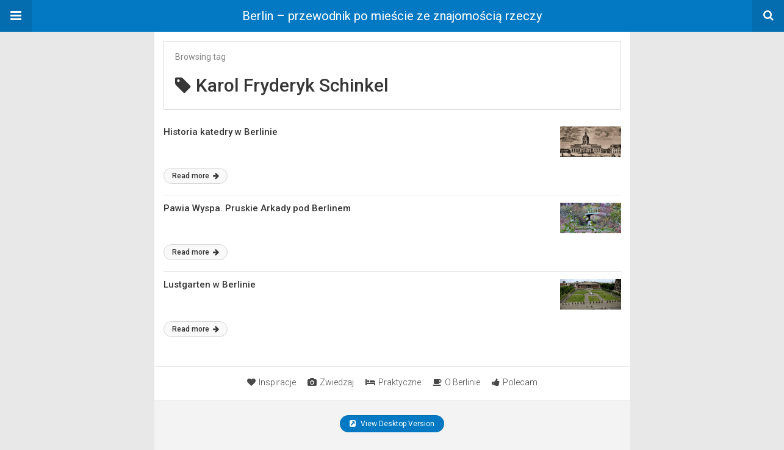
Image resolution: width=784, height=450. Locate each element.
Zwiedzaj (330, 382)
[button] (16, 16)
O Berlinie (456, 382)
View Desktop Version (392, 423)
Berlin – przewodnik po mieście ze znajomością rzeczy (392, 16)
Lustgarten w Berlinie (210, 284)
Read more (195, 176)
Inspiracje (271, 382)
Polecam (515, 382)
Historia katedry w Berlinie (221, 131)
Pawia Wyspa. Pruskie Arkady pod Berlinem (257, 208)
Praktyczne (393, 382)
